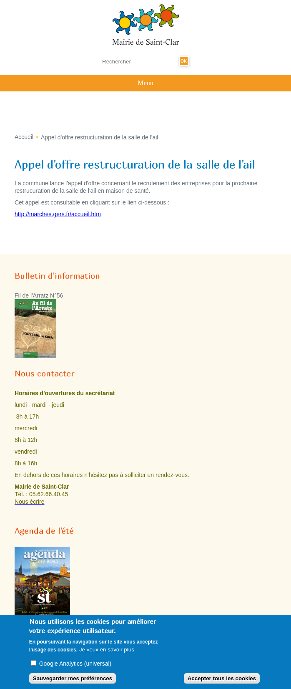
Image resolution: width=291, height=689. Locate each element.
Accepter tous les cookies (222, 681)
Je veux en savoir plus (106, 652)
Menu (145, 82)
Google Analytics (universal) (75, 667)
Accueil (24, 137)
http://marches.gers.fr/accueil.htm (58, 214)
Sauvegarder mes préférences (72, 681)
